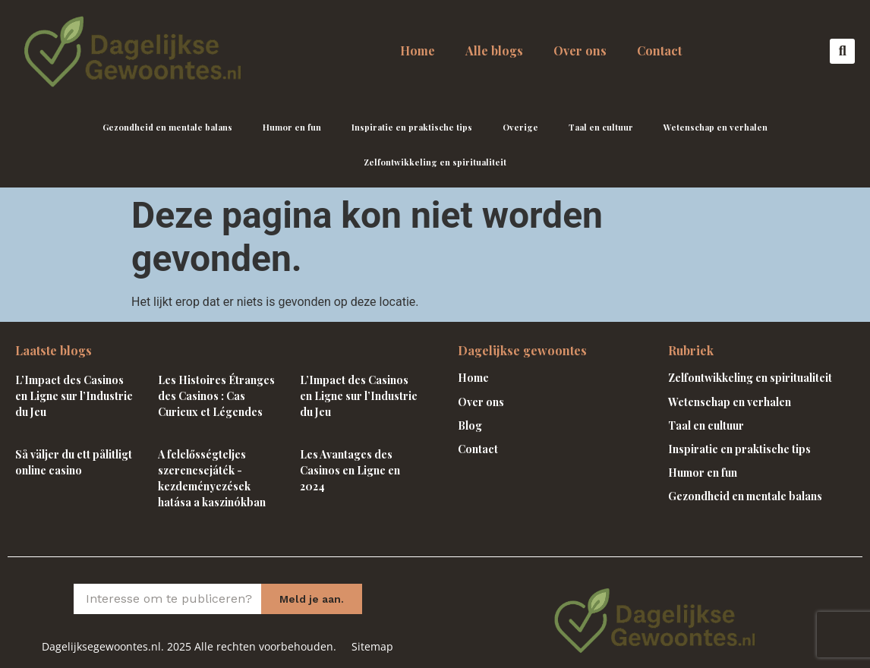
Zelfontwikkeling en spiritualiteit (435, 162)
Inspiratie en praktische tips (411, 127)
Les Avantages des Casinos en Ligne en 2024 (350, 470)
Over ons (580, 50)
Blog (470, 425)
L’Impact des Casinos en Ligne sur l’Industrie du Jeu (74, 396)
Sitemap (372, 646)
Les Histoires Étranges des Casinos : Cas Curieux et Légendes (216, 396)
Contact (659, 50)
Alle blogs (494, 50)
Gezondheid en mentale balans (167, 127)
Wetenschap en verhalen (716, 127)
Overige (520, 127)
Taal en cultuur (601, 127)
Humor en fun (292, 127)
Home (417, 50)
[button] (842, 51)
